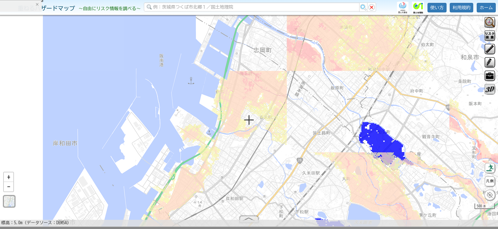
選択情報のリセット (67, 125)
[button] (8, 179)
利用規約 (461, 7)
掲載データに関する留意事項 (34, 108)
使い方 (437, 7)
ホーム (486, 7)
